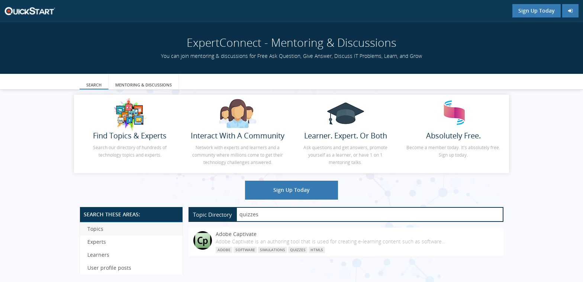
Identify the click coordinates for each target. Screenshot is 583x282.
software (245, 249)
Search (94, 85)
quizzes (298, 249)
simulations (272, 249)
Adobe (224, 249)
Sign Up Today (536, 10)
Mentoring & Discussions (143, 85)
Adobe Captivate (236, 233)
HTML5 (316, 249)
